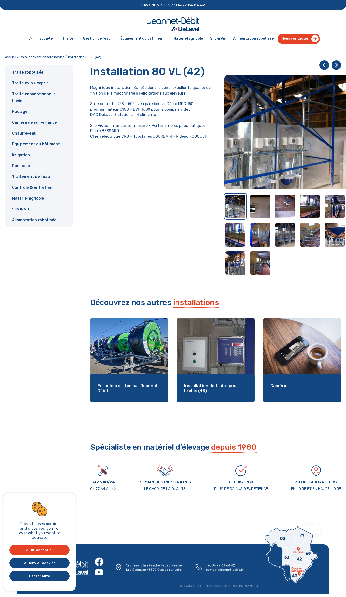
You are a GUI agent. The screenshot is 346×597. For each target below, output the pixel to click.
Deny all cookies (40, 563)
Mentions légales (217, 585)
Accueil (10, 57)
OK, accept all (40, 550)
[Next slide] (336, 65)
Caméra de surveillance (34, 122)
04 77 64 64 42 (222, 565)
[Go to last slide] (324, 65)
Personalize (39, 576)
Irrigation (21, 155)
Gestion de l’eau (98, 38)
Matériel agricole (188, 38)
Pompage (21, 165)
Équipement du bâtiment (143, 38)
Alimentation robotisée (253, 38)
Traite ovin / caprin (30, 83)
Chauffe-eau (24, 133)
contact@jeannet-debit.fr (223, 570)
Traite (69, 38)
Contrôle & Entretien (32, 187)
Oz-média (250, 585)
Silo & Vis (218, 38)
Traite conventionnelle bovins (41, 57)
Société (47, 38)
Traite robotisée (28, 72)
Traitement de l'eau (31, 176)
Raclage (19, 111)
